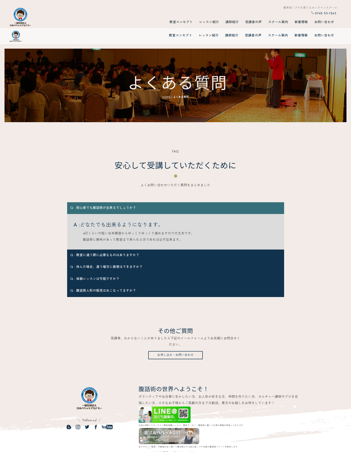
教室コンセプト (180, 23)
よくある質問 (156, 439)
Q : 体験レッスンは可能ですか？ (95, 264)
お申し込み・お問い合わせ (175, 341)
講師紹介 (231, 23)
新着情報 (301, 23)
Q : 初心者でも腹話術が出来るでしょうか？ (103, 193)
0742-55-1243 (323, 13)
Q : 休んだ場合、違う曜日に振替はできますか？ (106, 252)
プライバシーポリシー (188, 439)
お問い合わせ (324, 23)
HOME (166, 82)
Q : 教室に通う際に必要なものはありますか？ (104, 240)
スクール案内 (278, 23)
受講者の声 (253, 23)
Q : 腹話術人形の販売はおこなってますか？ (103, 276)
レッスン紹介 (209, 23)
